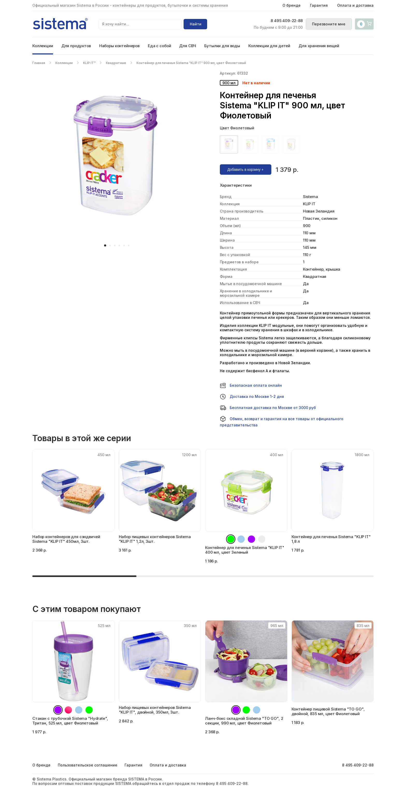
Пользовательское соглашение (87, 765)
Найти (195, 24)
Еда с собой (159, 45)
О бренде (291, 5)
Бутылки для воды (222, 45)
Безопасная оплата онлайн (251, 385)
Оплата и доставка (355, 5)
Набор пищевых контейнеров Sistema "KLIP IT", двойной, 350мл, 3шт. (155, 710)
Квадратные (116, 63)
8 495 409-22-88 (286, 21)
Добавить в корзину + (245, 169)
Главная (38, 63)
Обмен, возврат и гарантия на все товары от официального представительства (281, 421)
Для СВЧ (187, 45)
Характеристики (236, 185)
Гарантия (319, 5)
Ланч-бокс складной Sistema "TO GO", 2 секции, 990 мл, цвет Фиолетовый (244, 720)
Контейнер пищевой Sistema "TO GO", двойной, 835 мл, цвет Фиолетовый (328, 711)
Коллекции (42, 45)
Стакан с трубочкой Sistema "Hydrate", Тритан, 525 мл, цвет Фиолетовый (70, 720)
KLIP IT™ (89, 63)
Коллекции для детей (269, 45)
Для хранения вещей (319, 45)
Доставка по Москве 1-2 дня (252, 396)
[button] (105, 245)
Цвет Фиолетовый (237, 128)
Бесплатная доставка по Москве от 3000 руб (268, 408)
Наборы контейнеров (119, 45)
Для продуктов (76, 45)
